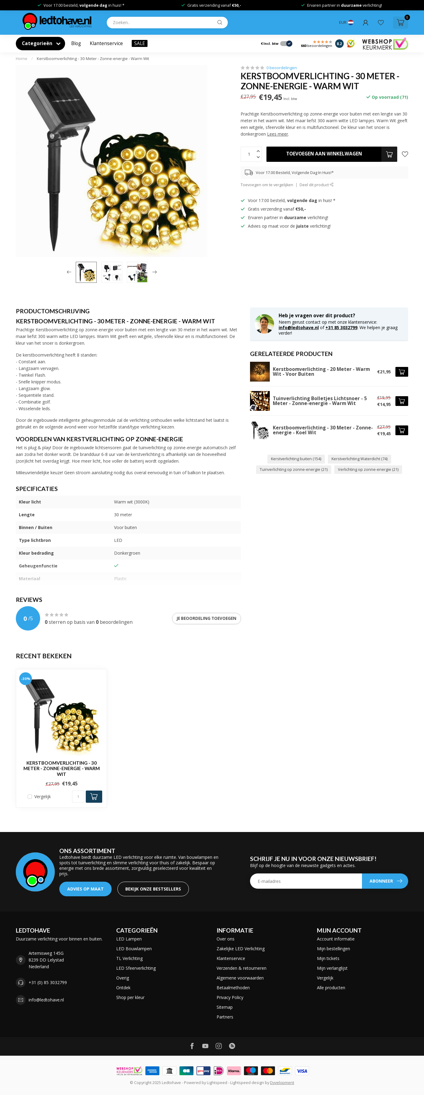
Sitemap (225, 1007)
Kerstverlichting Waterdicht (360, 458)
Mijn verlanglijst (332, 968)
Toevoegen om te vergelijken (267, 184)
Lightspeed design (247, 1082)
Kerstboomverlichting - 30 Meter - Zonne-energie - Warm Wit (93, 58)
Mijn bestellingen (333, 948)
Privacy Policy (230, 997)
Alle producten (331, 987)
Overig (122, 978)
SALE (139, 43)
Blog (76, 43)
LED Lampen (129, 939)
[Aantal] (78, 797)
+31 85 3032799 (341, 327)
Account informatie (336, 939)
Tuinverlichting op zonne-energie (294, 469)
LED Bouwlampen (134, 948)
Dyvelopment (282, 1082)
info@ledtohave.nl (299, 327)
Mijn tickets (328, 958)
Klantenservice (106, 43)
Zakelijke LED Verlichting (241, 948)
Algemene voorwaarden (240, 978)
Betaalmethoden (233, 987)
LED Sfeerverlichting (136, 968)
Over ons (226, 939)
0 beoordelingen (281, 67)
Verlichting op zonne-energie (368, 469)
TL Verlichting (129, 958)
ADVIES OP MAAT (85, 889)
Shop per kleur (130, 997)
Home (21, 58)
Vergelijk (42, 796)
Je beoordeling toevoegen (206, 618)
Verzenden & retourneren (241, 968)
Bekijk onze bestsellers (153, 889)
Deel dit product (317, 184)
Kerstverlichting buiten (296, 458)
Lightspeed (217, 1082)
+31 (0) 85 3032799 (48, 982)
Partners (225, 1017)
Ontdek (123, 987)
